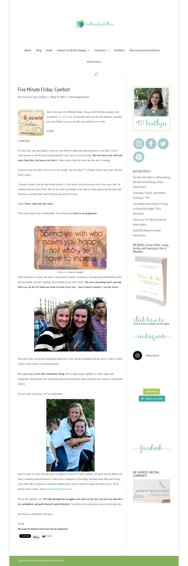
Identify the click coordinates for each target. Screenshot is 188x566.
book (49, 50)
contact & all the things (71, 50)
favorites (100, 50)
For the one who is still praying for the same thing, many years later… (151, 182)
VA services (94, 61)
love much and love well (59, 489)
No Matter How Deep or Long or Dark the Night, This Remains (150, 208)
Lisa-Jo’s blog (65, 117)
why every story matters (144, 50)
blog (39, 50)
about (27, 50)
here (65, 272)
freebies (119, 50)
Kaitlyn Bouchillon (35, 97)
